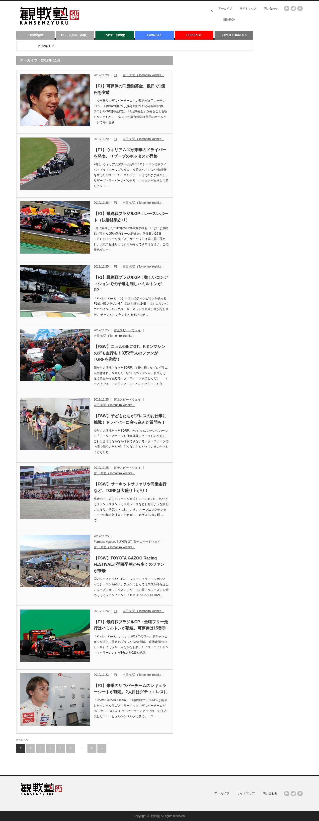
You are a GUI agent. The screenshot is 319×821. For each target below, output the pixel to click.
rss (286, 8)
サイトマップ (248, 8)
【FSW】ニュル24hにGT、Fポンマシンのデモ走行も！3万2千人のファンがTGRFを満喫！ (129, 352)
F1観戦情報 (35, 35)
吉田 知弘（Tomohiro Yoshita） (143, 75)
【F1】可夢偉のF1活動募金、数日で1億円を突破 (129, 89)
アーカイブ (225, 8)
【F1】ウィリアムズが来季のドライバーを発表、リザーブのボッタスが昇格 (130, 153)
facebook (300, 8)
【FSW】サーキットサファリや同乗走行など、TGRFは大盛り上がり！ (130, 487)
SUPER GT (194, 35)
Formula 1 (154, 35)
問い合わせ (271, 8)
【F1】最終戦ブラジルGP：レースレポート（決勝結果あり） (131, 216)
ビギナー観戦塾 (114, 35)
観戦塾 (155, 816)
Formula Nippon (104, 542)
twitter (293, 8)
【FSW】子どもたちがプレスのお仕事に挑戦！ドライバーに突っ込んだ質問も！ (130, 419)
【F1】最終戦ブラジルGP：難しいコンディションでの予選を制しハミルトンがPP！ (131, 283)
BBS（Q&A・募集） (75, 35)
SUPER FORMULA (234, 35)
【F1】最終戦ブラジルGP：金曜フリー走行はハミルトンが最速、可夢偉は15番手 (131, 625)
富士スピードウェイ (127, 330)
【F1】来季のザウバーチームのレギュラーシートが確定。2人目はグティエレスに (131, 689)
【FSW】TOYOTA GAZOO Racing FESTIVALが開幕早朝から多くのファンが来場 (129, 564)
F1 (115, 75)
